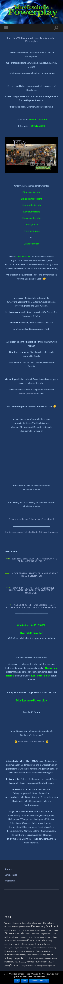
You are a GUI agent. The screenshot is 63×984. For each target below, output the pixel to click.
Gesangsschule (44, 934)
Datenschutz (10, 874)
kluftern (50, 954)
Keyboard (21, 927)
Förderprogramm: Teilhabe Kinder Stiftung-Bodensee (31, 531)
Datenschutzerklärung (39, 981)
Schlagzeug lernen (11, 937)
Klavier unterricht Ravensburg (46, 930)
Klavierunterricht (36, 940)
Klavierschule (21, 940)
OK (17, 981)
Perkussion (9, 940)
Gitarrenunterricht (14, 933)
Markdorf (52, 926)
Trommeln (8, 923)
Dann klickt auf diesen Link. (31, 741)
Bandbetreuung (51, 958)
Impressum (9, 880)
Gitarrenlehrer (48, 923)
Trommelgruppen (44, 951)
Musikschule (10, 961)
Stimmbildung (30, 930)
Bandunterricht (18, 930)
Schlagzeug (27, 948)
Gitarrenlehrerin (31, 934)
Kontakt (8, 869)
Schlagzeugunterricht (17, 958)
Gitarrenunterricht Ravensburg (44, 948)
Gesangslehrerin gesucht (45, 965)
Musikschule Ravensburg (36, 955)
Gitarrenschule (28, 944)
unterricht (8, 930)
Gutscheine (16, 923)
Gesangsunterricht (28, 951)
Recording (54, 934)
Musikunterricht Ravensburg (15, 955)
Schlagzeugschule (12, 951)
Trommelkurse (42, 944)
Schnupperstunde (27, 393)
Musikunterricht (37, 958)
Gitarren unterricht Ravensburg (45, 937)
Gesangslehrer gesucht (13, 948)
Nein (24, 981)
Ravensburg (38, 926)
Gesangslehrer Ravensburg (31, 923)
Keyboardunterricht (36, 961)
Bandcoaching (21, 962)
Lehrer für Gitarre (25, 937)
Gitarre (28, 927)
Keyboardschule (29, 965)
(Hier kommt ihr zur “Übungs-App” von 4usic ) (31, 519)
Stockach (15, 965)
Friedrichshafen (10, 927)
